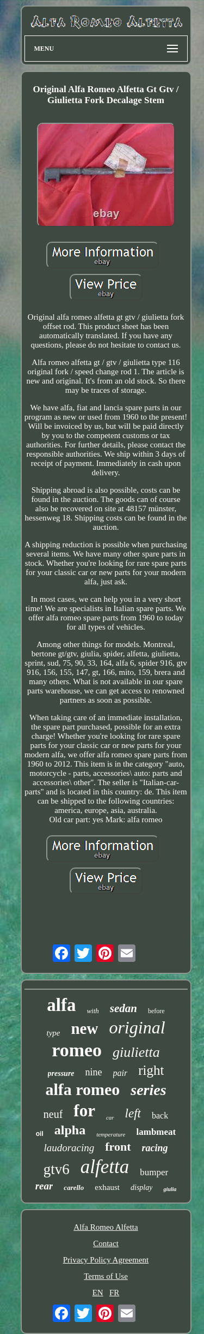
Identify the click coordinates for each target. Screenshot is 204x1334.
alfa (61, 1005)
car (110, 1117)
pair (120, 1073)
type (53, 1032)
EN (97, 1292)
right (151, 1070)
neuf (53, 1114)
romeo (77, 1050)
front (118, 1146)
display (141, 1187)
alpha (69, 1130)
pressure (61, 1073)
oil (40, 1134)
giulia (169, 1189)
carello (74, 1187)
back (160, 1115)
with (92, 1011)
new (84, 1028)
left (133, 1113)
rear (44, 1186)
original (137, 1027)
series (148, 1089)
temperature (110, 1134)
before (156, 1011)
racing (155, 1147)
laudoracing (69, 1147)
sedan (123, 1008)
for (84, 1110)
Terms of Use (106, 1276)
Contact (106, 1243)
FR (114, 1292)
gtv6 (57, 1169)
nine (93, 1072)
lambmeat (156, 1132)
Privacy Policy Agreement (106, 1259)
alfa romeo (82, 1089)
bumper (154, 1172)
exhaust (107, 1187)
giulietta (136, 1052)
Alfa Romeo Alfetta (105, 1227)
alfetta (105, 1166)
